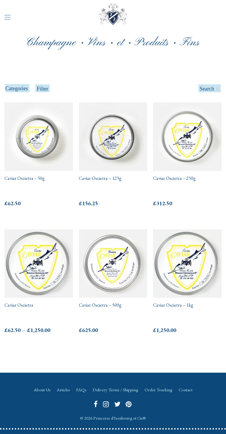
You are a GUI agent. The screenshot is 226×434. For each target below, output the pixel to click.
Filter (42, 89)
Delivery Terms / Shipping (115, 389)
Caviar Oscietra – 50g (24, 178)
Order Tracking (158, 389)
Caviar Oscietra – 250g (174, 178)
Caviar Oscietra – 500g (100, 305)
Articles (63, 389)
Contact (185, 389)
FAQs (81, 389)
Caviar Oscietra (18, 305)
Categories (16, 88)
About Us (42, 389)
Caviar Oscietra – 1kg (173, 305)
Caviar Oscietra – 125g (100, 178)
